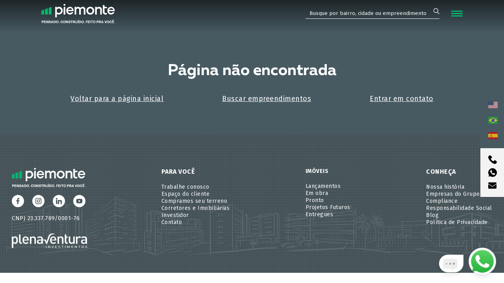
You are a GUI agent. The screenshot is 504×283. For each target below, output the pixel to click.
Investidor (175, 215)
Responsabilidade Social (459, 208)
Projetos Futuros (328, 207)
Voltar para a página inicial (116, 98)
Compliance (442, 201)
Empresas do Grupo (453, 194)
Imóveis (317, 171)
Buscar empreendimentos (266, 98)
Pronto (315, 200)
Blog (432, 215)
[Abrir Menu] (457, 14)
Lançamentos (323, 186)
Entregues (320, 214)
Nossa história (445, 187)
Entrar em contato (402, 98)
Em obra (317, 193)
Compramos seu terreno (194, 201)
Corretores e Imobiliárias (195, 208)
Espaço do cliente (185, 194)
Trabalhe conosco (185, 187)
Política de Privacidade (457, 222)
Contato (171, 222)
